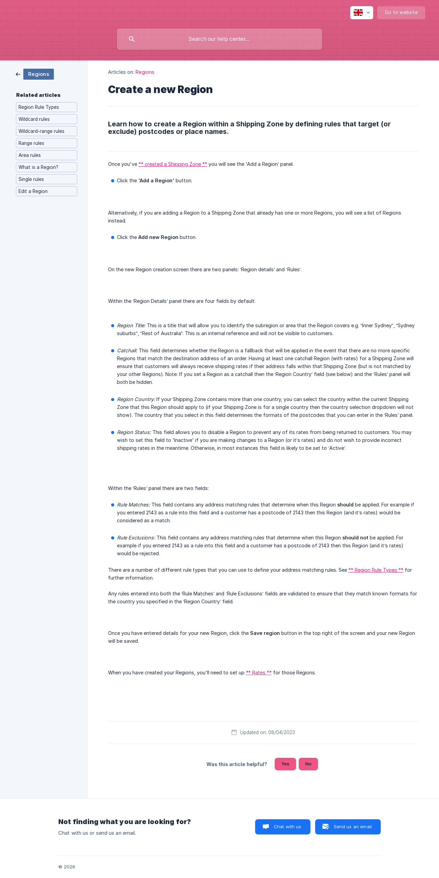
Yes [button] (285, 763)
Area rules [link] (30, 155)
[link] (35, 73)
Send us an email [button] (353, 826)
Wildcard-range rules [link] (41, 131)
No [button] (308, 763)
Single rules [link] (31, 179)
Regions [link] (144, 72)
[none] (361, 12)
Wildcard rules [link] (34, 119)
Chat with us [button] (287, 826)
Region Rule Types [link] (39, 107)
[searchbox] (219, 39)
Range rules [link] (31, 143)
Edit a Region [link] (33, 191)
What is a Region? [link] (38, 167)
